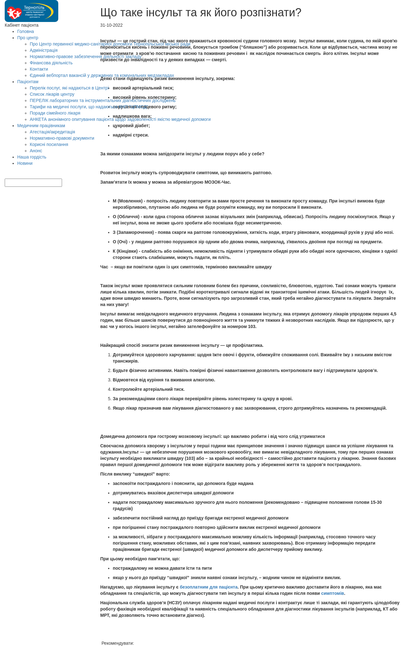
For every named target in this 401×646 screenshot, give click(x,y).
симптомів (332, 593)
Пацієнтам (28, 81)
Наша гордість (31, 156)
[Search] (8, 175)
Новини (25, 163)
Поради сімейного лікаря (55, 113)
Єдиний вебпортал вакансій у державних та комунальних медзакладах (102, 75)
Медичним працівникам (41, 125)
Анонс (36, 150)
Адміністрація (44, 50)
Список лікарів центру (52, 94)
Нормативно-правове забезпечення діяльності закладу (86, 56)
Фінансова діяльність (51, 62)
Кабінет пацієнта (22, 25)
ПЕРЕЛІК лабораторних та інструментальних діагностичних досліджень (102, 100)
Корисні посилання (49, 144)
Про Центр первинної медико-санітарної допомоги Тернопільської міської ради (110, 43)
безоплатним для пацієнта (208, 586)
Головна (25, 31)
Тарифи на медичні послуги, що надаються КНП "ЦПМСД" (89, 106)
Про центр (27, 37)
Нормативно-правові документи (62, 138)
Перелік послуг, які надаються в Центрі (69, 87)
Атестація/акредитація (52, 131)
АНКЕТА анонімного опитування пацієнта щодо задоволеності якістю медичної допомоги (120, 119)
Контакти (39, 69)
